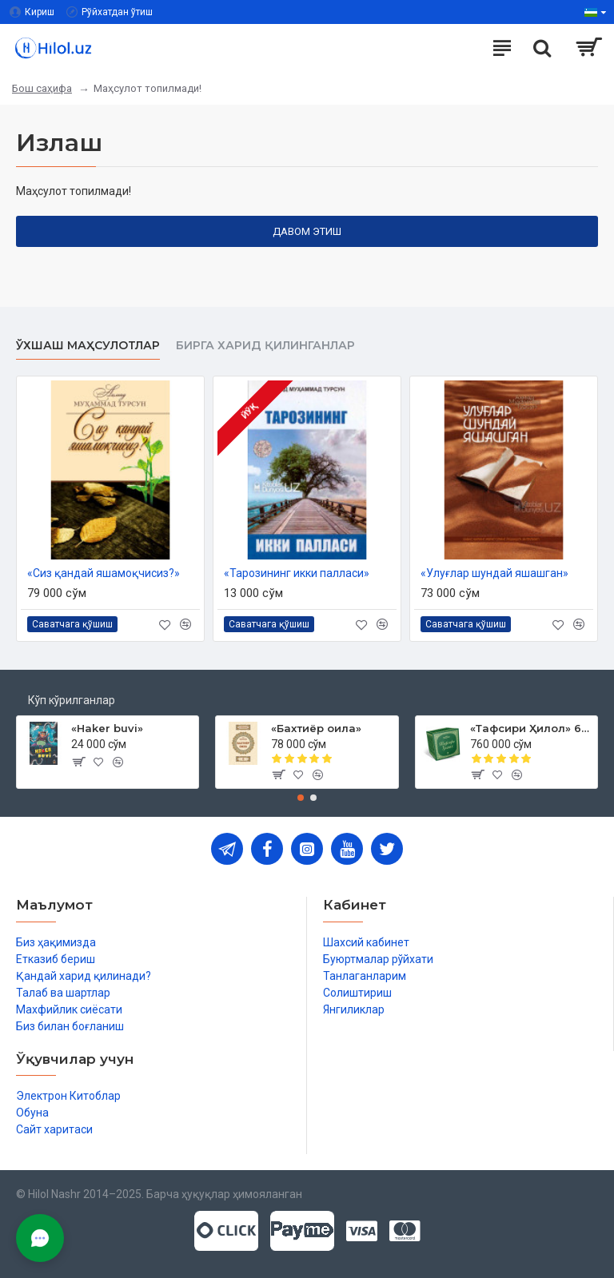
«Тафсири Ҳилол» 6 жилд (531, 728)
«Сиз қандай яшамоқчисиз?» (103, 573)
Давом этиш (307, 231)
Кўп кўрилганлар (71, 700)
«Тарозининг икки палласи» (296, 573)
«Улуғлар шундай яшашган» (494, 573)
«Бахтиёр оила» (316, 728)
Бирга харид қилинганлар (265, 345)
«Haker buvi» (107, 728)
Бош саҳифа (42, 88)
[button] (300, 797)
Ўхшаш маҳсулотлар (88, 345)
